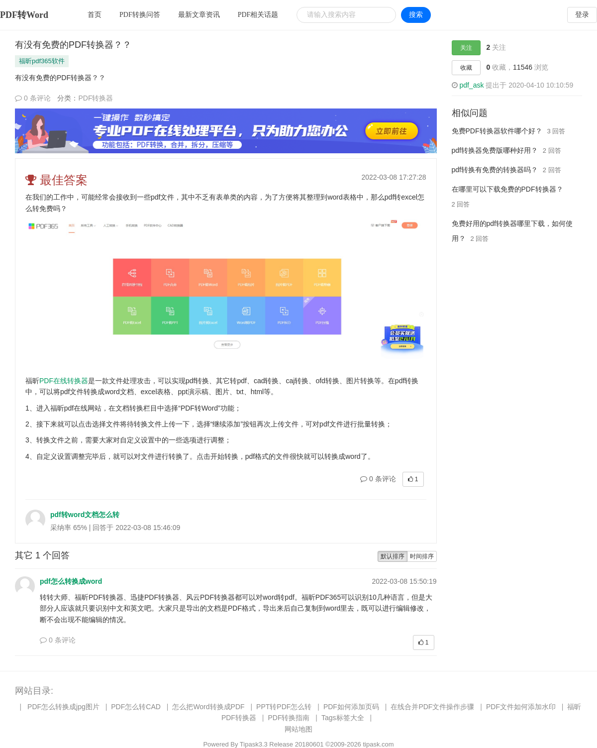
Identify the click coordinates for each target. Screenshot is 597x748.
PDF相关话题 (258, 14)
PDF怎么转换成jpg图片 (63, 707)
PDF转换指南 (288, 718)
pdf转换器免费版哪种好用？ (495, 150)
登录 (582, 14)
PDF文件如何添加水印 (521, 707)
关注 (466, 47)
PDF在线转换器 (63, 381)
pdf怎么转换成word (71, 581)
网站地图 (298, 729)
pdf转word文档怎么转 (84, 515)
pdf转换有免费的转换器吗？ (495, 170)
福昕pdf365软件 (42, 61)
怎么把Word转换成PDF (208, 707)
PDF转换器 (95, 98)
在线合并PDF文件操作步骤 (432, 707)
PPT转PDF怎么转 (283, 707)
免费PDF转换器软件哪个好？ (497, 131)
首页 (94, 14)
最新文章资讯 (199, 14)
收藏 (466, 67)
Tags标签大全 (342, 718)
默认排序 (392, 556)
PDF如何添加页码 (351, 707)
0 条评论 (33, 98)
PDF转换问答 (139, 14)
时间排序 (422, 556)
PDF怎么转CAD (136, 707)
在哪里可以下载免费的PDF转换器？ (507, 189)
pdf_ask (471, 85)
